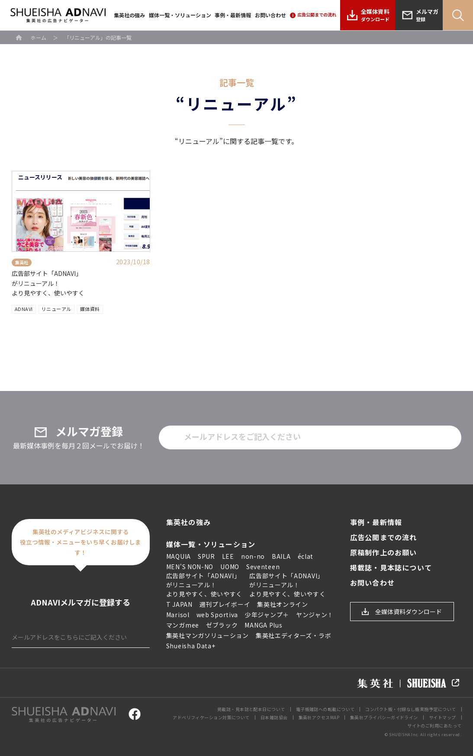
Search (458, 15)
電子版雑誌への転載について (325, 709)
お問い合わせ (270, 15)
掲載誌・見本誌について (391, 568)
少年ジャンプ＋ (267, 614)
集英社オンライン (282, 604)
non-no (253, 556)
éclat (306, 556)
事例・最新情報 (233, 15)
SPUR (206, 556)
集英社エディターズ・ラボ (293, 635)
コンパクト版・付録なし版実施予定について (410, 709)
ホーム (38, 37)
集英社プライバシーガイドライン (384, 717)
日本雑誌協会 (274, 717)
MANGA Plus (263, 625)
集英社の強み (129, 15)
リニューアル (56, 308)
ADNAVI (24, 308)
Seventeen (263, 566)
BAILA (281, 556)
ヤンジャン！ (315, 614)
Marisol (178, 614)
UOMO (229, 566)
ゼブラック (222, 625)
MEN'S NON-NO (189, 566)
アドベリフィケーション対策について (211, 717)
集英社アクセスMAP (319, 717)
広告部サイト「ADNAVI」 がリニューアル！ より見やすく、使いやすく (48, 283)
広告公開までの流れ (383, 537)
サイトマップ (442, 717)
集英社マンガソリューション (207, 635)
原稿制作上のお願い (383, 552)
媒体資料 (90, 308)
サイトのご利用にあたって (434, 725)
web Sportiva (217, 614)
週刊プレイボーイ (225, 604)
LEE (228, 556)
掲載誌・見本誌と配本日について (251, 709)
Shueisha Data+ (191, 645)
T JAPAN (179, 604)
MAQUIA (178, 556)
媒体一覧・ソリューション (180, 15)
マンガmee (182, 625)
